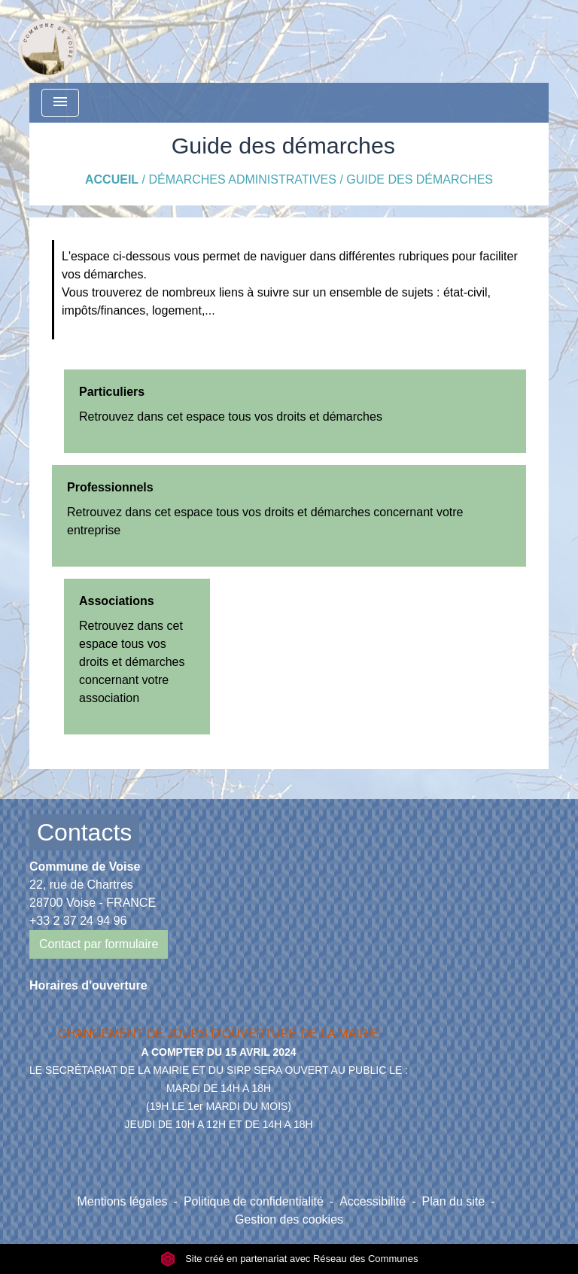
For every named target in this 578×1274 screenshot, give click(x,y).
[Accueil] (47, 41)
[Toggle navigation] (60, 103)
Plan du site (453, 1201)
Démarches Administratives (242, 179)
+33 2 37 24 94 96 (77, 920)
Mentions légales (123, 1201)
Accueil (111, 179)
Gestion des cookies (289, 1219)
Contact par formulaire (98, 944)
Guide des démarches (419, 179)
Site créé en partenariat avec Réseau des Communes (289, 1258)
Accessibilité (372, 1201)
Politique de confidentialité (254, 1201)
